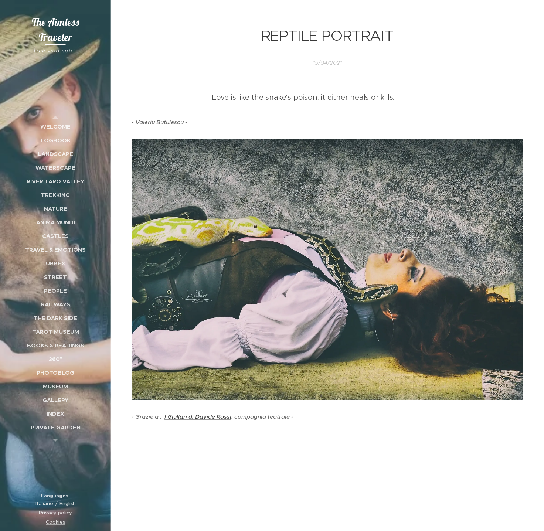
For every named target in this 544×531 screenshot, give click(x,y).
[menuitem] (55, 126)
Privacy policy (55, 513)
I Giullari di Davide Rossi (197, 416)
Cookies (55, 522)
